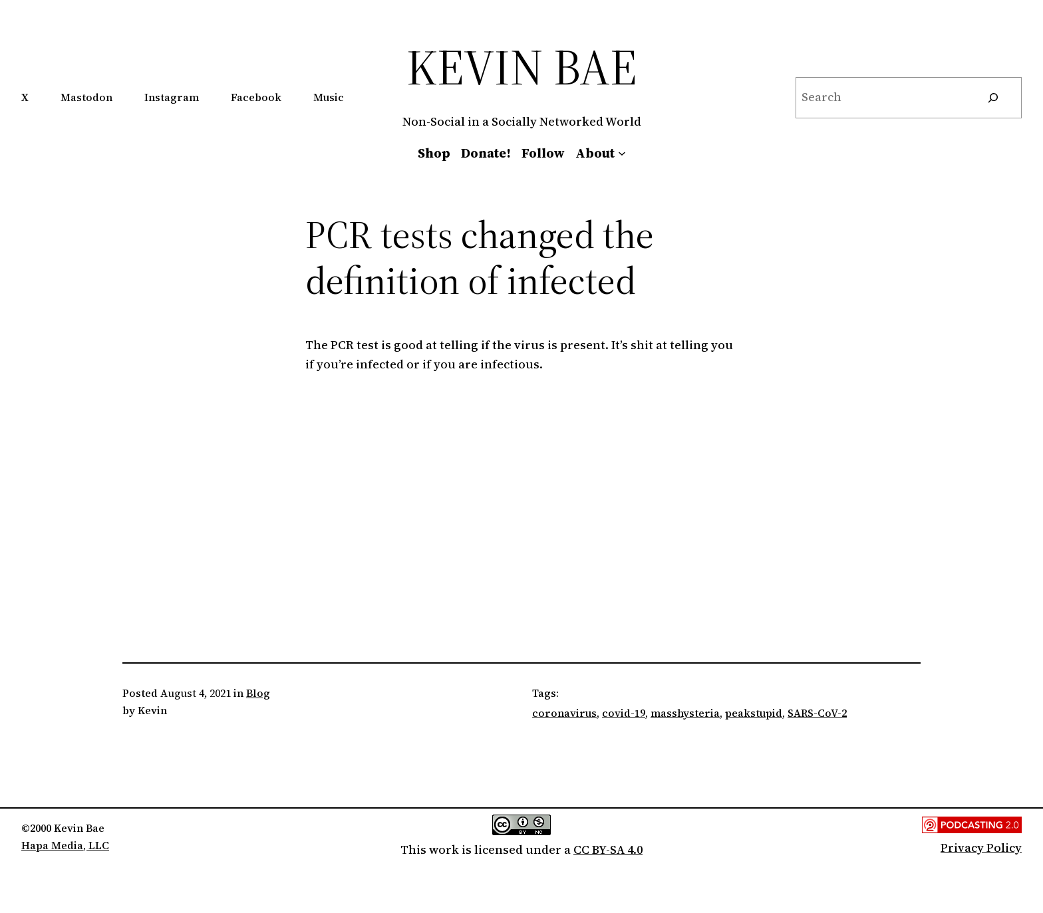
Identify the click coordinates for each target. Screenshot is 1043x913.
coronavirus (564, 713)
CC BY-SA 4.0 (608, 849)
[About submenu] (622, 153)
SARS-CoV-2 (817, 713)
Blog (258, 693)
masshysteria (685, 713)
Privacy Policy (981, 847)
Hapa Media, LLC (65, 845)
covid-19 (623, 713)
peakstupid (753, 713)
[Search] (993, 97)
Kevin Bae (521, 67)
